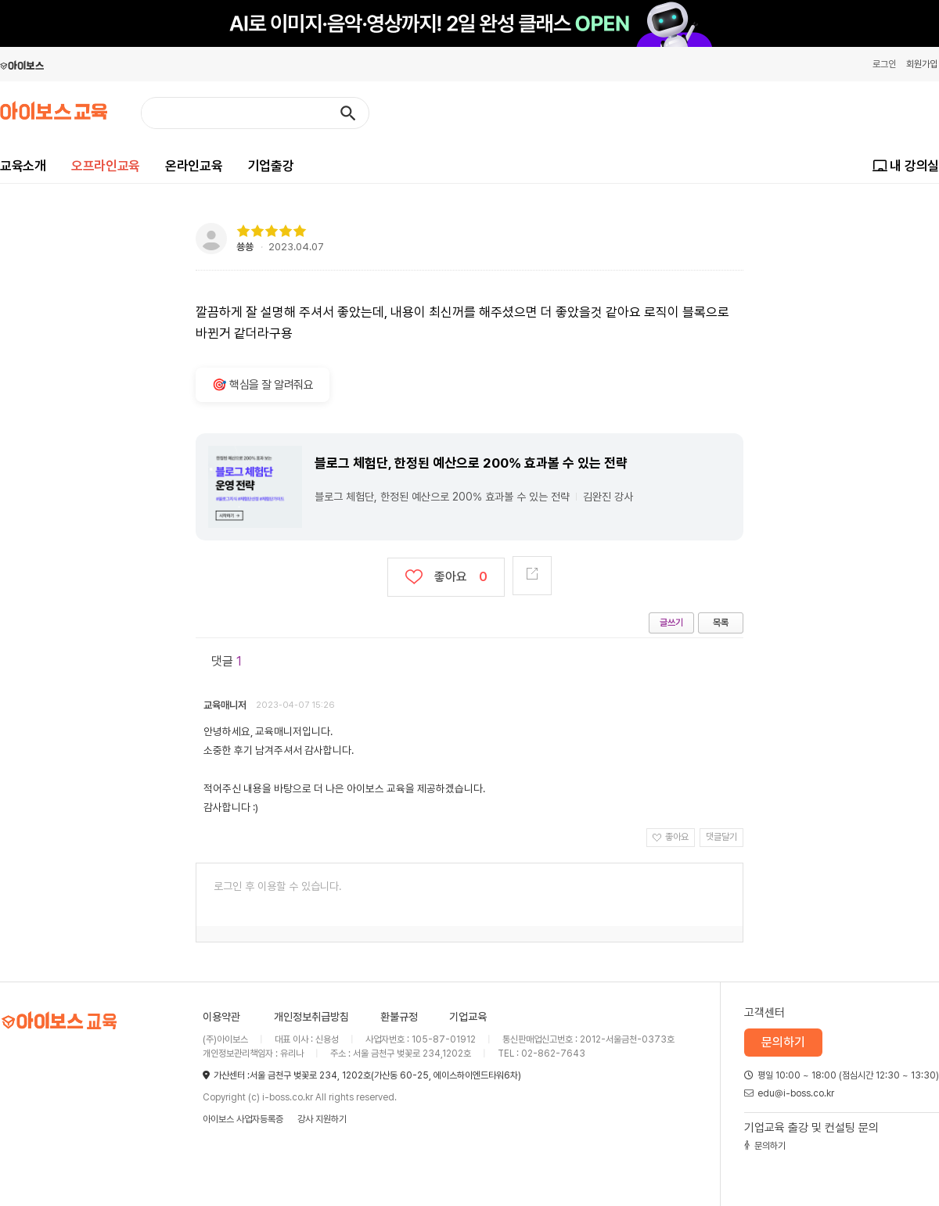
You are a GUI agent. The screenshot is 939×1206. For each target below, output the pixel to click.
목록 (721, 622)
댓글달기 (721, 836)
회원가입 (921, 64)
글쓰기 (671, 622)
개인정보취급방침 (311, 1016)
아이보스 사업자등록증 (243, 1119)
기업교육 (468, 1016)
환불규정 (399, 1016)
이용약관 (221, 1016)
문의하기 (783, 1042)
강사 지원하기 (322, 1119)
